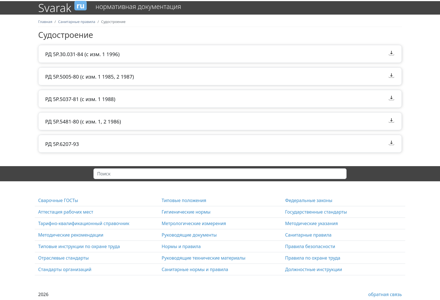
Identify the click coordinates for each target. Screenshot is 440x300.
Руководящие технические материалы (204, 258)
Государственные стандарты (316, 212)
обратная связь (385, 294)
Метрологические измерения (194, 223)
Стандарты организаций (64, 269)
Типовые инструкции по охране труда (79, 246)
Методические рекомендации (70, 235)
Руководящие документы (189, 235)
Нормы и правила (181, 246)
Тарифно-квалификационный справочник (83, 223)
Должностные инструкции (313, 269)
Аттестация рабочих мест (65, 212)
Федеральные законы (308, 200)
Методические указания (311, 223)
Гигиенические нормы (186, 212)
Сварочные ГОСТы (58, 200)
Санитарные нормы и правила (195, 269)
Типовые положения (184, 200)
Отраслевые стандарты (63, 258)
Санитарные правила (308, 235)
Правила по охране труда (312, 258)
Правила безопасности (310, 246)
